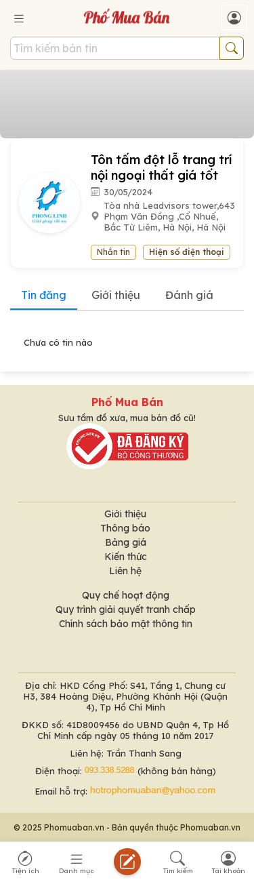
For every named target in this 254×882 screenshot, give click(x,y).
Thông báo (125, 528)
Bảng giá (125, 542)
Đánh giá (189, 295)
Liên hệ (125, 571)
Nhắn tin (113, 252)
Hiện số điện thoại (186, 252)
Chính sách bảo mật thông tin (125, 624)
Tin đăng (43, 295)
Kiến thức (125, 556)
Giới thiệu (115, 295)
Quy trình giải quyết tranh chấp (126, 609)
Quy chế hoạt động (125, 595)
